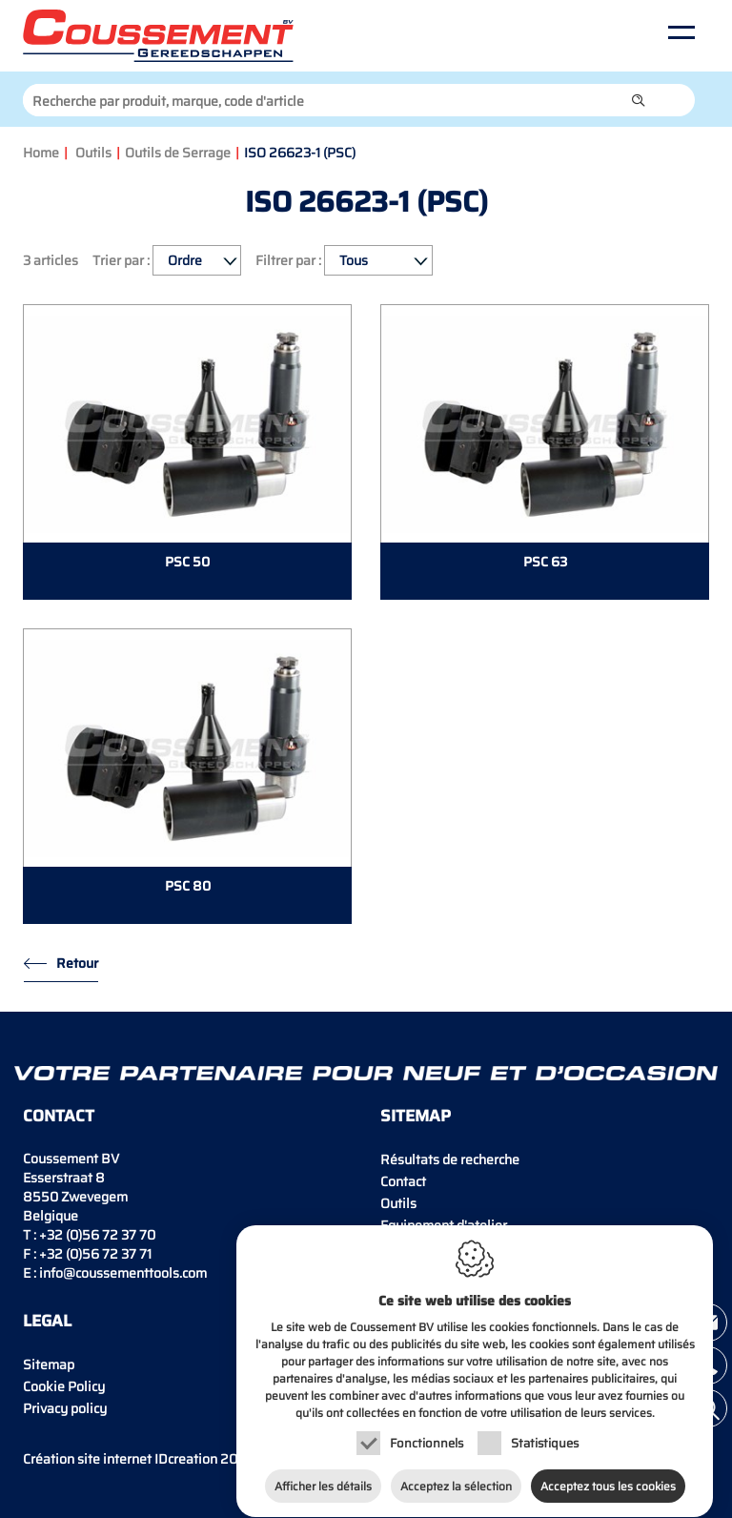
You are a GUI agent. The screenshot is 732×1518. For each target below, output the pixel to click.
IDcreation (120, 1458)
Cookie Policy (64, 1386)
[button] (638, 100)
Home (41, 152)
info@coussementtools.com (123, 1272)
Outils (93, 152)
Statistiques (545, 1434)
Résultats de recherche (449, 1159)
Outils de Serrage (178, 152)
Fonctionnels (426, 1434)
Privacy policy (65, 1408)
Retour (77, 963)
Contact (403, 1181)
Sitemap (48, 1364)
